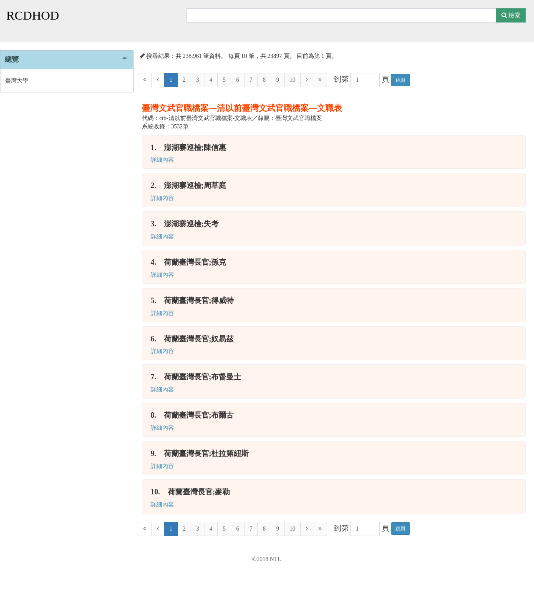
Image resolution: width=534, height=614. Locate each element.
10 (292, 80)
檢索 (510, 15)
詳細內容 (162, 160)
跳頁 (400, 80)
